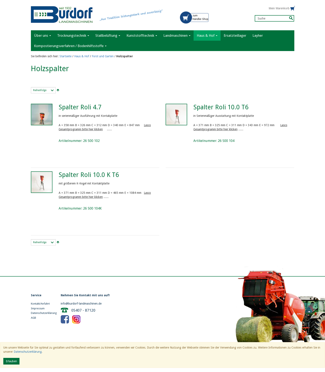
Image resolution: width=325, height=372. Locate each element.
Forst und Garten (103, 56)
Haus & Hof (81, 56)
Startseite (65, 56)
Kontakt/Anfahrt (40, 303)
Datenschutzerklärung (43, 313)
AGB (33, 317)
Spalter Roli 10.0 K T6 (89, 174)
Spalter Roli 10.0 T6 (221, 107)
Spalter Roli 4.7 (80, 107)
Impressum (38, 308)
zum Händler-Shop (200, 17)
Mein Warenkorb (279, 8)
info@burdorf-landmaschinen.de (81, 303)
